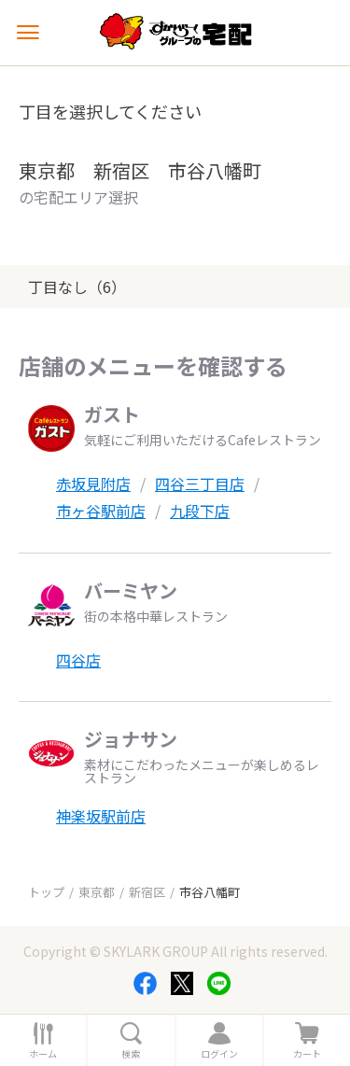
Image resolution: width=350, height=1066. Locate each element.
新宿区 (147, 892)
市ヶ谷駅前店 (101, 510)
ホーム (43, 1054)
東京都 (96, 892)
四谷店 (78, 660)
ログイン (219, 1054)
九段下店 (200, 510)
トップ (46, 892)
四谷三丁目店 (200, 483)
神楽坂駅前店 (101, 816)
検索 (130, 1054)
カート (307, 1054)
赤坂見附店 (93, 483)
